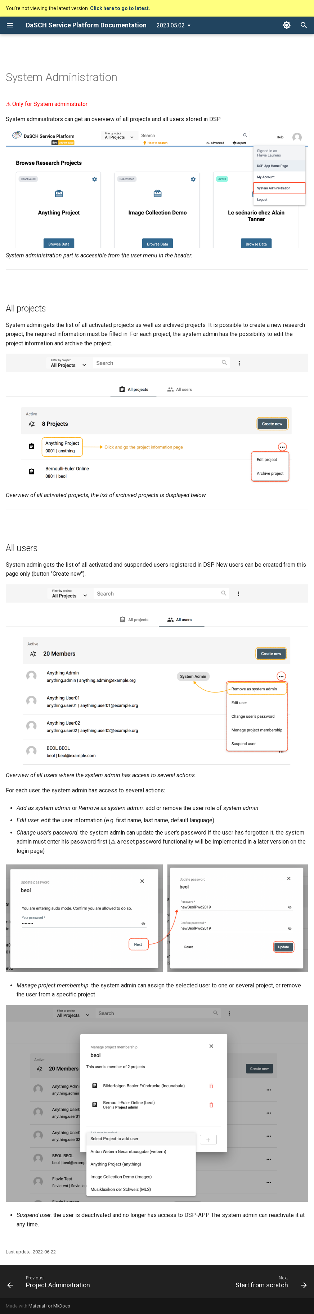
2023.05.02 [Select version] (171, 25)
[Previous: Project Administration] (50, 1281)
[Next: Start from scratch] (270, 1281)
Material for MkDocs (49, 1306)
